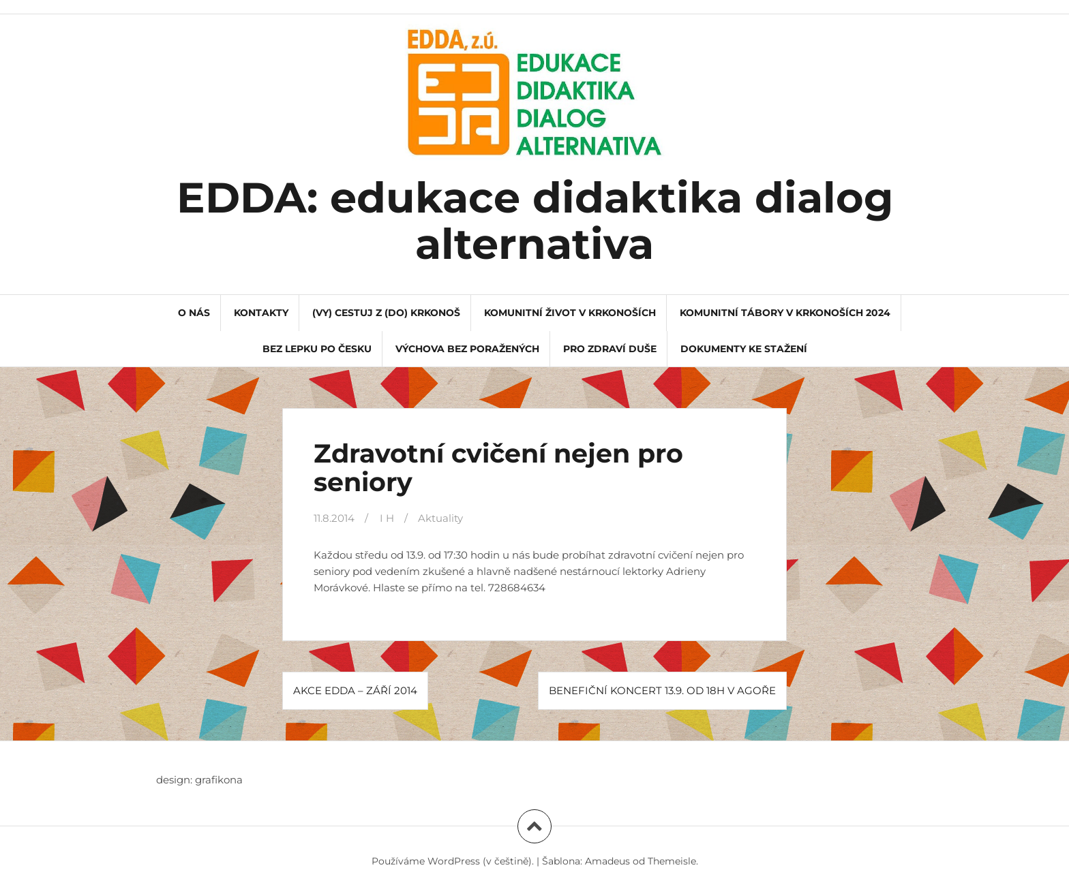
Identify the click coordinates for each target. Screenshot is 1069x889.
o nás (194, 313)
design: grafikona (199, 779)
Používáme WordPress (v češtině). (453, 861)
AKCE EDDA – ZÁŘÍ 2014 (355, 690)
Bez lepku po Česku (317, 349)
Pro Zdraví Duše (610, 349)
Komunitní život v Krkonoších (570, 313)
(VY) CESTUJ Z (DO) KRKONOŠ (386, 313)
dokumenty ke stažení (743, 349)
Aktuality (440, 518)
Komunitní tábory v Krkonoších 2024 (785, 313)
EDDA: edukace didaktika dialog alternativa (535, 221)
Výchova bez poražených (467, 349)
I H (387, 518)
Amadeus (607, 861)
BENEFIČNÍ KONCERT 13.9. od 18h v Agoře (662, 690)
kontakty (261, 313)
